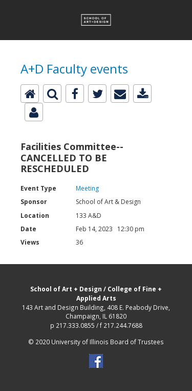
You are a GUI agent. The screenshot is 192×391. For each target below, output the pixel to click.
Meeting (87, 188)
